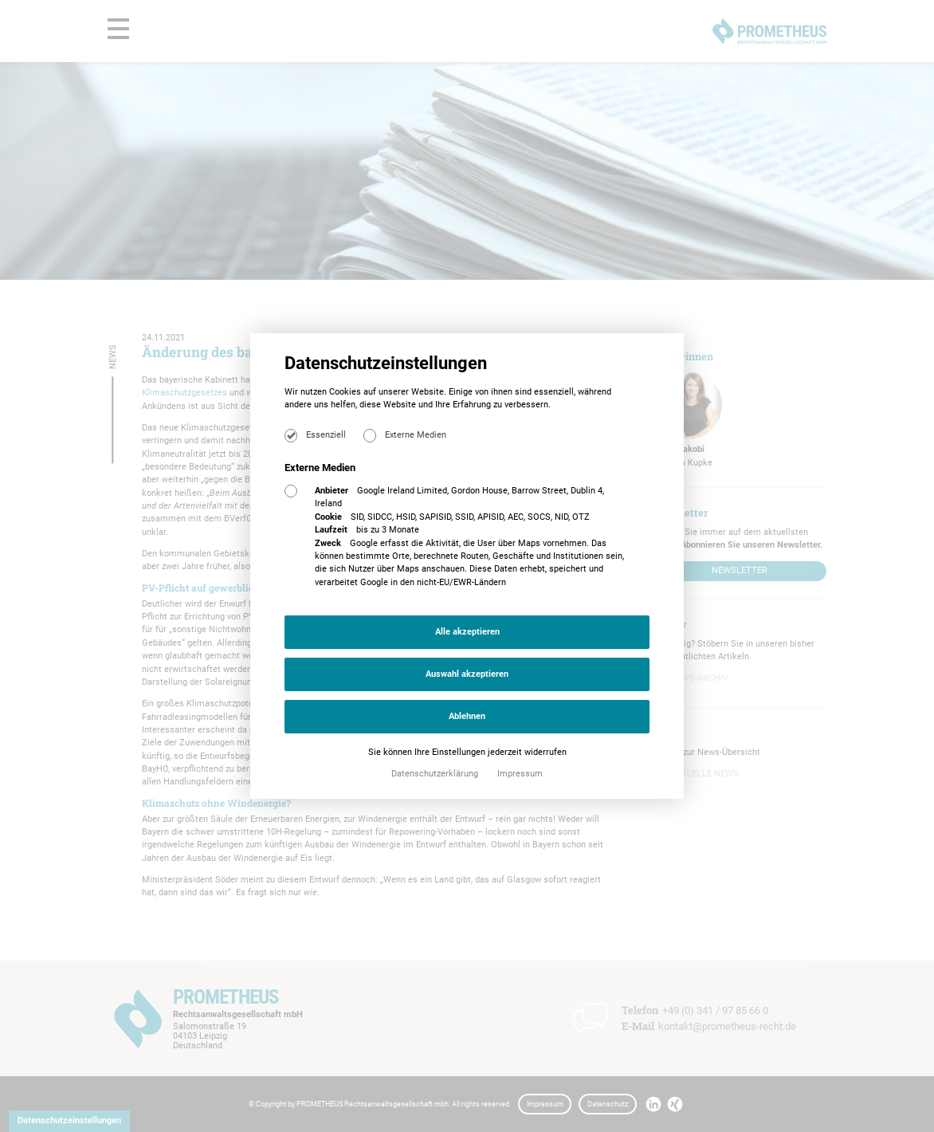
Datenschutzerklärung (436, 773)
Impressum (520, 773)
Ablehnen (467, 716)
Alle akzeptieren (467, 632)
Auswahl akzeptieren (467, 674)
